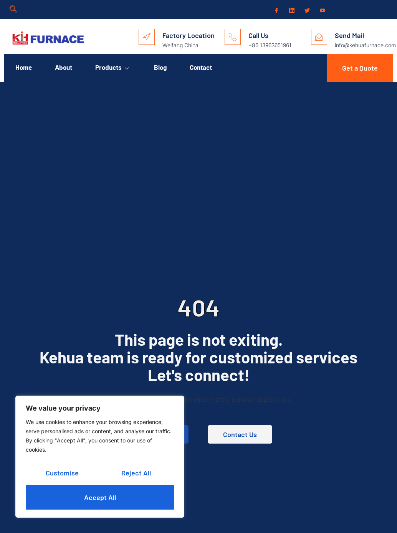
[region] (99, 457)
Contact (201, 67)
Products (113, 67)
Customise (62, 473)
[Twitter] (306, 10)
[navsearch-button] (13, 9)
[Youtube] (322, 10)
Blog (160, 67)
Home (23, 67)
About (63, 67)
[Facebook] (276, 10)
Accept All (100, 497)
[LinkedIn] (291, 9)
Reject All (136, 473)
